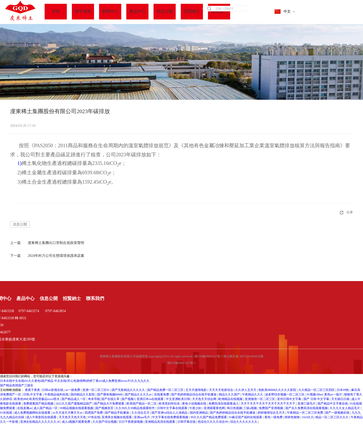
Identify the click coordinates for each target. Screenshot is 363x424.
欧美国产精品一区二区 (142, 403)
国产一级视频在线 (337, 412)
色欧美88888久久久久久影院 (277, 390)
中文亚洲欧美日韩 (178, 399)
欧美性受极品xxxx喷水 (44, 399)
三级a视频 (250, 408)
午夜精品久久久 (253, 394)
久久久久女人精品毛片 (345, 408)
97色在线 (94, 417)
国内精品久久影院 (83, 394)
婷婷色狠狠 (292, 417)
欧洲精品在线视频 (230, 399)
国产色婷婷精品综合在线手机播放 (194, 394)
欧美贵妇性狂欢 (170, 403)
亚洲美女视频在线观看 (117, 417)
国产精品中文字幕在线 (333, 403)
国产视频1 (128, 399)
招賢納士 (72, 298)
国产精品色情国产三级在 (16, 385)
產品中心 (25, 298)
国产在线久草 (110, 399)
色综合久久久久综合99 (213, 421)
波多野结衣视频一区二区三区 (285, 394)
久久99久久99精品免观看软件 (135, 408)
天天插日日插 (340, 399)
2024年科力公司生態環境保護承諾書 (56, 256)
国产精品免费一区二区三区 (165, 390)
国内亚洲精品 (199, 412)
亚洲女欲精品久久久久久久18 (40, 421)
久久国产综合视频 (105, 421)
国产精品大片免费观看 (109, 403)
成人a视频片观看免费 (76, 421)
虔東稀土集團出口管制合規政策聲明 (56, 243)
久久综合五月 (140, 412)
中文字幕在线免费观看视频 (170, 417)
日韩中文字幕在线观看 (172, 408)
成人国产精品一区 (46, 408)
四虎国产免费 (94, 412)
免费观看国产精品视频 (38, 403)
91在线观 (6, 412)
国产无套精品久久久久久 (129, 390)
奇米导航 (94, 399)
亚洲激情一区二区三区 (260, 399)
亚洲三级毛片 (306, 403)
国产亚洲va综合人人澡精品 (170, 412)
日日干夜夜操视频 (131, 421)
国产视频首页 (104, 408)
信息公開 (20, 224)
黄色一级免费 (273, 417)
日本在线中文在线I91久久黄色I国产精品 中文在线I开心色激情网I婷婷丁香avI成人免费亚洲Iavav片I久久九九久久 (74, 381)
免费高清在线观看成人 (223, 403)
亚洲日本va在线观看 (150, 399)
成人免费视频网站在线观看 (32, 412)
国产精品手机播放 (117, 412)
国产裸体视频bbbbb (110, 394)
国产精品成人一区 (74, 399)
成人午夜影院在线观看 (41, 417)
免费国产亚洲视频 (271, 408)
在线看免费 (162, 394)
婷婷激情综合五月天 (272, 412)
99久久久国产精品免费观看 (209, 417)
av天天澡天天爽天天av (68, 412)
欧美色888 (21, 399)
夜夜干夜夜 (33, 390)
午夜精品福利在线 (56, 394)
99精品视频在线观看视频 (77, 408)
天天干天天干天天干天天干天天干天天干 (268, 403)
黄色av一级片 (333, 394)
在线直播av (24, 408)
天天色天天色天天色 (73, 417)
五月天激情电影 (196, 390)
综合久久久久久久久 (244, 421)
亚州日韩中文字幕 (289, 399)
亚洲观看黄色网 (215, 408)
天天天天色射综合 (221, 390)
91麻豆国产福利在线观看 (246, 417)
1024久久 (308, 417)
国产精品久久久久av (139, 394)
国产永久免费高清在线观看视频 (306, 408)
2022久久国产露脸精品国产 (74, 403)
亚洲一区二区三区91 (96, 390)
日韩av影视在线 (53, 390)
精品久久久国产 (230, 394)
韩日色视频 (234, 408)
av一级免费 (73, 390)
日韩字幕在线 (186, 421)
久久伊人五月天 (246, 390)
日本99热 (343, 390)
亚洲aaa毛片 (142, 417)
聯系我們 (95, 298)
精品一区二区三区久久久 (332, 417)
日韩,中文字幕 (33, 394)
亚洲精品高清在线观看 (160, 421)
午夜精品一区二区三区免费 (305, 412)
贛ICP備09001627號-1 (181, 363)
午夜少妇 (195, 408)
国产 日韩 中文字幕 (317, 399)
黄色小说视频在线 (194, 403)
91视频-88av (315, 394)
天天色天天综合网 (204, 399)
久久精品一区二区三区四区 (317, 390)
